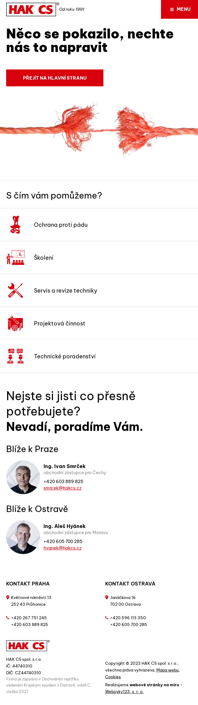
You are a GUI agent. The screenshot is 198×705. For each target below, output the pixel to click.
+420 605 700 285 (62, 541)
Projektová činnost (45, 323)
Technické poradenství (51, 356)
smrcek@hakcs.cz (62, 488)
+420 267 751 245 (29, 617)
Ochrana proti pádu (47, 224)
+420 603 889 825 (63, 481)
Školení (29, 257)
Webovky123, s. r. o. (124, 691)
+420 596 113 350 (128, 617)
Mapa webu (167, 670)
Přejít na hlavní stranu (55, 78)
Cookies (113, 676)
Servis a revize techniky (51, 290)
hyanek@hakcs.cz (62, 548)
